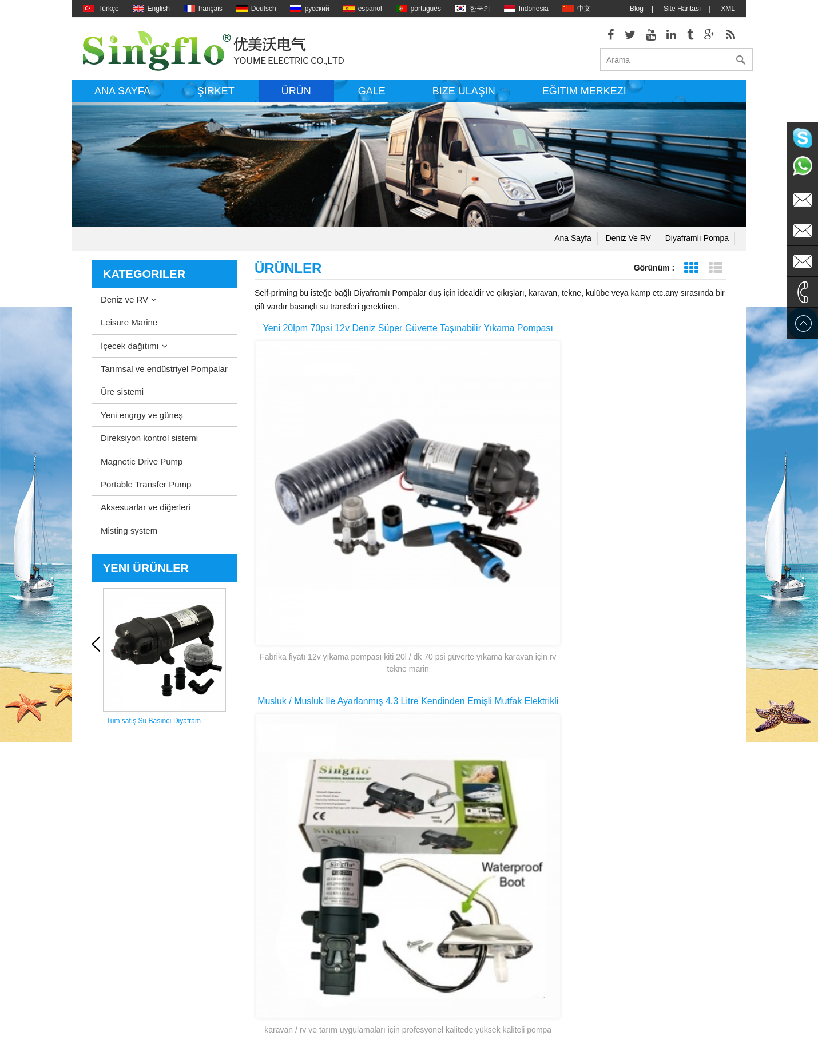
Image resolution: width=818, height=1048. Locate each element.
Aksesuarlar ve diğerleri (145, 516)
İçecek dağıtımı (130, 354)
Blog (637, 9)
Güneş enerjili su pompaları (434, 934)
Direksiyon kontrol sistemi (149, 446)
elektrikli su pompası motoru (435, 899)
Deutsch (256, 9)
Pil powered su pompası (429, 951)
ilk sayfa (397, 757)
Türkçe (101, 9)
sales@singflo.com (618, 928)
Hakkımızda (101, 848)
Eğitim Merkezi (584, 99)
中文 (576, 9)
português (418, 9)
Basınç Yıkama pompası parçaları (443, 916)
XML (728, 9)
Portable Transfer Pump (146, 492)
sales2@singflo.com (620, 962)
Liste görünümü (715, 276)
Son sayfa (580, 757)
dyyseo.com (519, 1031)
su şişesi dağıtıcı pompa (429, 985)
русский (309, 9)
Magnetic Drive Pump (141, 469)
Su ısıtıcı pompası (419, 865)
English (151, 9)
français (203, 9)
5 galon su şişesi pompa (429, 1002)
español (362, 9)
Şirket (216, 99)
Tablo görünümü (691, 276)
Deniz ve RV (628, 246)
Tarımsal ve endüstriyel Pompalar (164, 377)
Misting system (129, 538)
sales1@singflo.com (620, 945)
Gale (372, 99)
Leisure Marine (129, 330)
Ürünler (94, 899)
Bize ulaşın (463, 99)
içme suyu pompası (421, 968)
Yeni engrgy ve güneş (142, 423)
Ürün (296, 99)
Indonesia (526, 9)
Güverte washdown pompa (433, 848)
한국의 (472, 9)
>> (537, 757)
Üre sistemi (122, 399)
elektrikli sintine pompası (429, 882)
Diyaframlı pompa (697, 246)
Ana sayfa (122, 99)
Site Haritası (682, 9)
